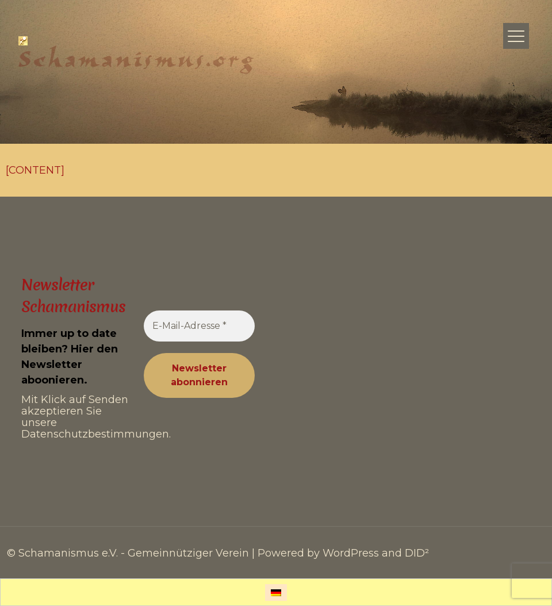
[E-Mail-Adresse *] (199, 326)
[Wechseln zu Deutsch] (276, 592)
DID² (417, 553)
